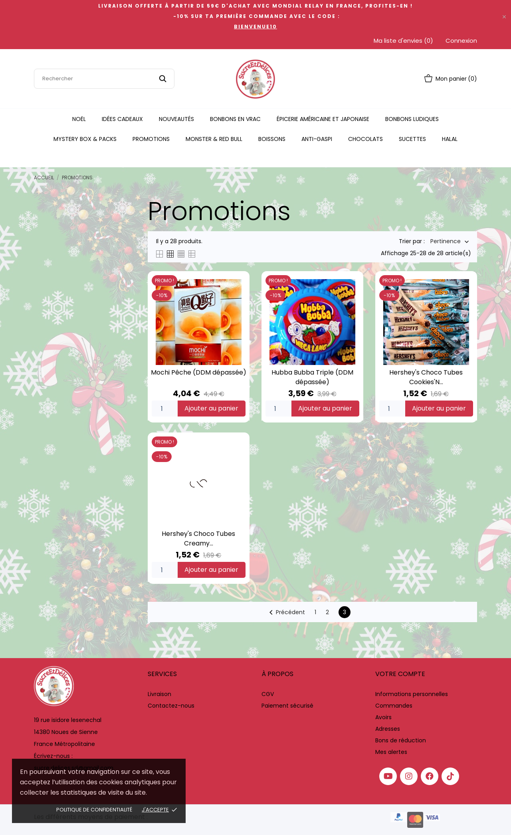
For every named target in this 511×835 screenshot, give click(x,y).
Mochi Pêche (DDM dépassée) (198, 372)
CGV (267, 694)
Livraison (159, 694)
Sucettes (412, 139)
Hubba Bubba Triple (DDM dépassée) (312, 377)
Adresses (387, 729)
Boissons (271, 139)
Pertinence (445, 241)
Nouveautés (176, 119)
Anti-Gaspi (316, 139)
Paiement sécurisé (287, 706)
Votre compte (400, 673)
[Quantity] (165, 409)
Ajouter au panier (211, 408)
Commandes (393, 706)
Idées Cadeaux (122, 119)
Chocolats (365, 139)
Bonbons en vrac (235, 119)
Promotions (151, 139)
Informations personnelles (411, 694)
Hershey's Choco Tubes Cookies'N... (426, 377)
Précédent (285, 612)
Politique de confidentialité (94, 809)
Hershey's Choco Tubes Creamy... (198, 538)
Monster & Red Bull (214, 139)
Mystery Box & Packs (85, 139)
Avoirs (383, 717)
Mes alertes (391, 752)
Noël (79, 119)
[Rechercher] (104, 79)
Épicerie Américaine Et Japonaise (323, 119)
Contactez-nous (171, 706)
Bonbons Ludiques (412, 119)
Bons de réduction (400, 740)
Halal (450, 139)
